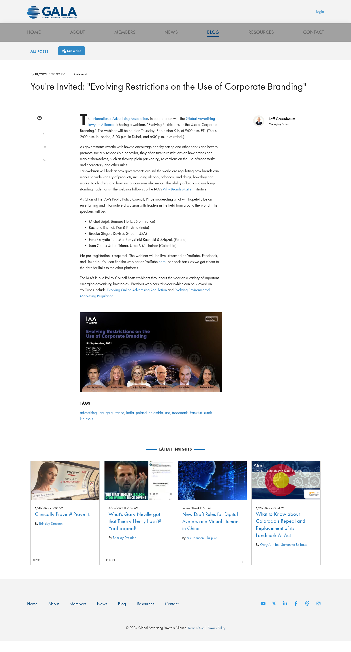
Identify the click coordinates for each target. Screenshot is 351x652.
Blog (213, 41)
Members (124, 41)
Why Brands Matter (178, 199)
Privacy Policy (217, 638)
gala (109, 422)
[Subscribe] (71, 60)
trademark (180, 422)
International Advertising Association (120, 128)
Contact (313, 41)
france (119, 422)
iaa (101, 422)
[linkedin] (39, 154)
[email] (39, 128)
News (171, 41)
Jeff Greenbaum (282, 129)
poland (141, 422)
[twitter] (39, 141)
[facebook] (39, 167)
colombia (156, 422)
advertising (88, 422)
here (162, 271)
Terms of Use (195, 638)
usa (167, 422)
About (77, 41)
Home (34, 41)
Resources (261, 41)
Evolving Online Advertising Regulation (137, 299)
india (130, 422)
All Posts (39, 61)
